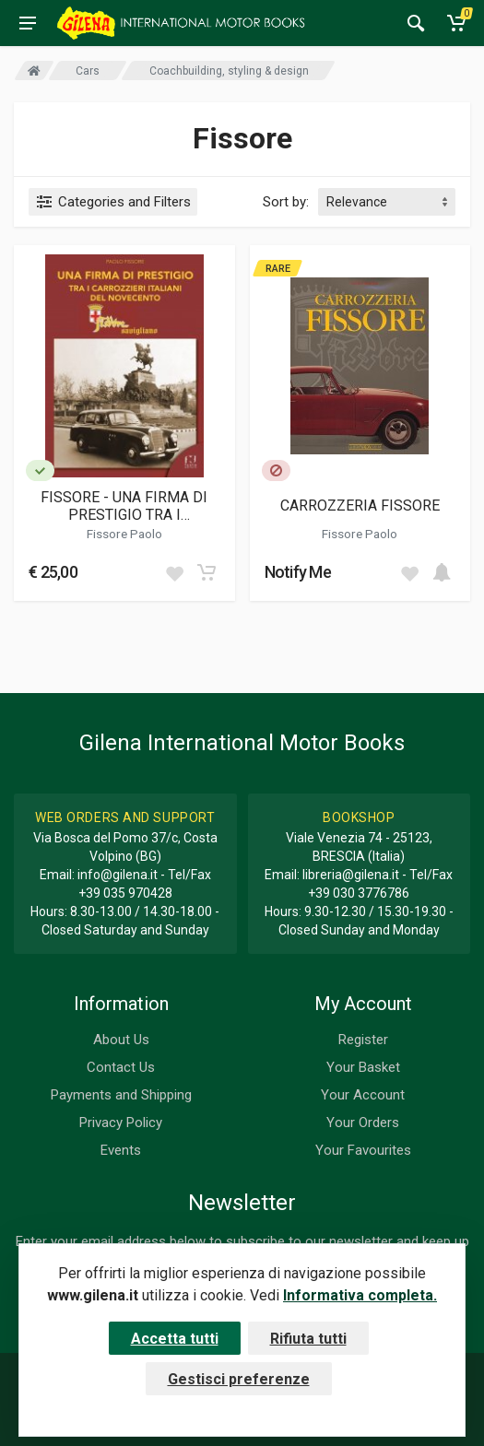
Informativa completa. (360, 1295)
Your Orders (362, 1122)
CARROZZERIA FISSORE (360, 505)
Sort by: (286, 202)
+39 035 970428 (125, 893)
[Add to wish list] (174, 572)
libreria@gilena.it (350, 874)
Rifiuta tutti (308, 1338)
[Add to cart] (206, 572)
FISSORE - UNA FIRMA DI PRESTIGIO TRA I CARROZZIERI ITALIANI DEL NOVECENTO (124, 505)
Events (120, 1150)
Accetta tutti (174, 1338)
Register (363, 1039)
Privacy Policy (120, 1122)
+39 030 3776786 (358, 893)
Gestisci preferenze (239, 1379)
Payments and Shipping (121, 1095)
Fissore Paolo (124, 533)
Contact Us (121, 1067)
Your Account (363, 1095)
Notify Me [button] (298, 572)
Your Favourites (363, 1150)
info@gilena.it (117, 874)
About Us (121, 1039)
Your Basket (363, 1067)
